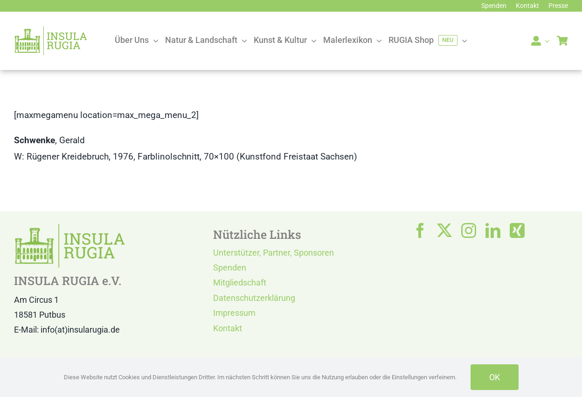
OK (494, 377)
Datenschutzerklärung (254, 298)
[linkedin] (492, 230)
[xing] (517, 230)
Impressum (234, 313)
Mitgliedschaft (239, 282)
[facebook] (420, 230)
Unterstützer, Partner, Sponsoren (273, 253)
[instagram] (468, 230)
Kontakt (227, 328)
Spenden (229, 267)
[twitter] (444, 230)
